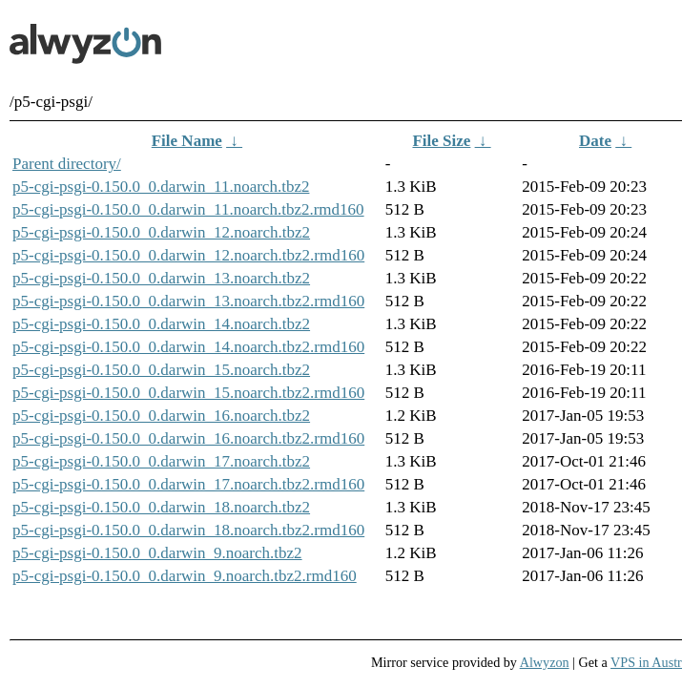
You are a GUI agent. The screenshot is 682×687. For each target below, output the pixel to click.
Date (595, 141)
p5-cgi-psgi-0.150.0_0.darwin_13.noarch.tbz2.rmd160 (188, 301)
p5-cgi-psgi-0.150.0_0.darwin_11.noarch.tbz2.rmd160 (188, 209)
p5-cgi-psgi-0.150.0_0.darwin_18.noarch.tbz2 (161, 507)
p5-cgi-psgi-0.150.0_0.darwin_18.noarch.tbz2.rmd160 (188, 530)
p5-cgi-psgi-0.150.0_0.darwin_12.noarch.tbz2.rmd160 (188, 255)
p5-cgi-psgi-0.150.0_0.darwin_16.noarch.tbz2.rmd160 (188, 438)
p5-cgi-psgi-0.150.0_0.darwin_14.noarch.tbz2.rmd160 (188, 347)
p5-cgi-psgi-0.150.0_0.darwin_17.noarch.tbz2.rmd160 (188, 484)
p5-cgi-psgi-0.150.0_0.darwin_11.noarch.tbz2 (160, 186)
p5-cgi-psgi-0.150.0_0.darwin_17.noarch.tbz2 (161, 461)
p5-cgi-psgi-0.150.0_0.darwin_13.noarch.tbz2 (161, 278)
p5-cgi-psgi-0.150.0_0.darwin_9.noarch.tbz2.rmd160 (184, 576)
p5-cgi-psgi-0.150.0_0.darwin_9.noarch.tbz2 (157, 553)
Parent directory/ (66, 164)
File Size (441, 141)
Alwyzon (544, 662)
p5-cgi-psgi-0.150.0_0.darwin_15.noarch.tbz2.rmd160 (188, 393)
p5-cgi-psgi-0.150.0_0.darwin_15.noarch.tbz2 (161, 370)
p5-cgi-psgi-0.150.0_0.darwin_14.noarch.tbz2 (161, 324)
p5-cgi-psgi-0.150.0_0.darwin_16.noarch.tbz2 (161, 415)
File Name (187, 141)
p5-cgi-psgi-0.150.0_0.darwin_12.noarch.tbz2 (161, 232)
